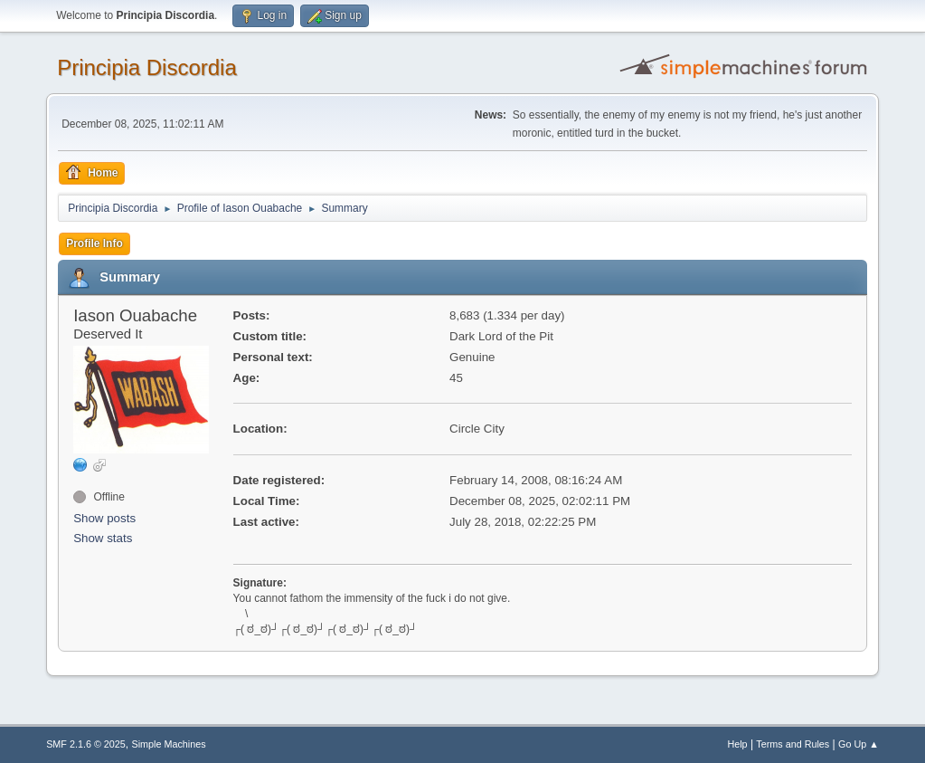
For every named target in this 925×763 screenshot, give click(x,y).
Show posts (104, 518)
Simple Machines (168, 744)
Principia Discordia (147, 67)
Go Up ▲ (858, 744)
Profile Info (94, 243)
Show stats (102, 538)
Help (737, 744)
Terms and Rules (792, 744)
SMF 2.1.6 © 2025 (86, 744)
